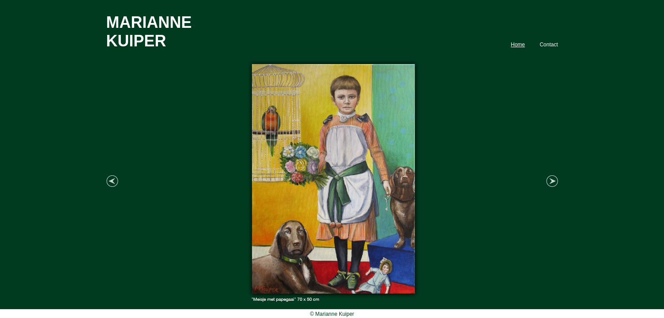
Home (518, 45)
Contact (549, 45)
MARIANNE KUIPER (149, 31)
